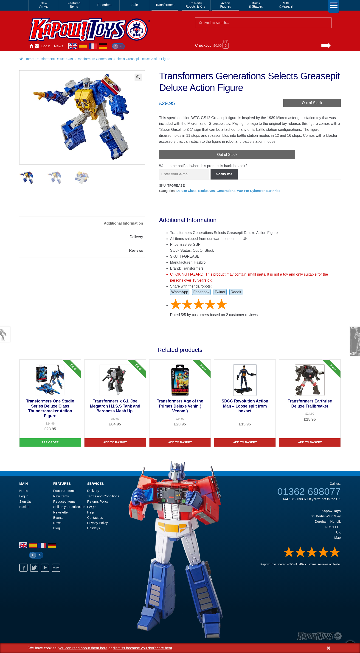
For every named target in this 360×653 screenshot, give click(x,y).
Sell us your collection (69, 507)
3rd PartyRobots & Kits (195, 4)
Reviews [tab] (136, 250)
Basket (24, 507)
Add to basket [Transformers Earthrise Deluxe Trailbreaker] (310, 442)
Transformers (164, 5)
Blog (56, 528)
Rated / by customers (189, 315)
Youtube (45, 568)
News (58, 46)
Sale (134, 5)
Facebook (201, 292)
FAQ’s (91, 507)
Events (58, 517)
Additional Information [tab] (123, 223)
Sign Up (25, 501)
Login (45, 46)
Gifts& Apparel (286, 4)
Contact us (95, 517)
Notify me (224, 174)
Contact (36, 46)
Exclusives (206, 191)
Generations (226, 191)
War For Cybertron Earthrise (258, 191)
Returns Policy (98, 501)
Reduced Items (64, 501)
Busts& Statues (256, 4)
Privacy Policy (97, 523)
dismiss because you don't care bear (142, 648)
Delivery (93, 491)
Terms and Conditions (103, 496)
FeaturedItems (74, 4)
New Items (61, 496)
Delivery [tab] (136, 237)
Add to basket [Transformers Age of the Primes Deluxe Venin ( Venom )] (180, 442)
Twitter (220, 292)
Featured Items (64, 491)
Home (31, 46)
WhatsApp (179, 292)
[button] (138, 77)
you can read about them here (82, 648)
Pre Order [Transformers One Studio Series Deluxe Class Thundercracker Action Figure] (50, 442)
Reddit (236, 292)
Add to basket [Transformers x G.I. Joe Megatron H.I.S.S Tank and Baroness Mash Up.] (115, 442)
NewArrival (43, 4)
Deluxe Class (65, 59)
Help (90, 512)
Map (337, 537)
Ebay (56, 568)
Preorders (104, 5)
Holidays (93, 528)
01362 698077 (309, 491)
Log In (23, 496)
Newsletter (61, 512)
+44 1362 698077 (295, 499)
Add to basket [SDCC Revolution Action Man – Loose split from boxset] (245, 442)
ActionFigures (225, 4)
